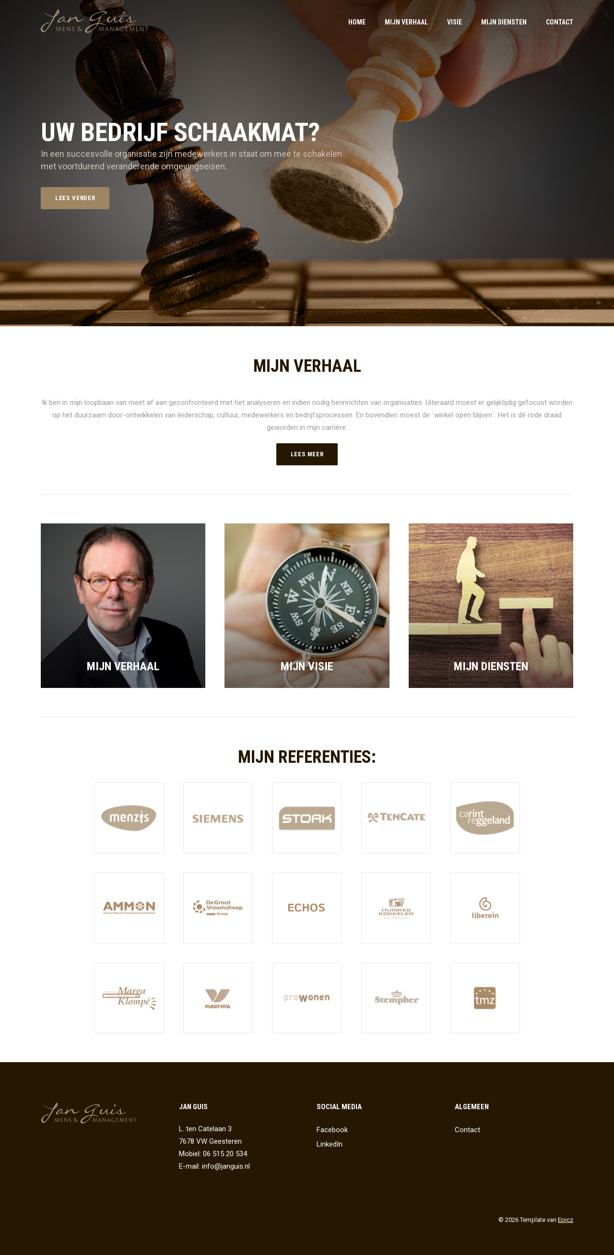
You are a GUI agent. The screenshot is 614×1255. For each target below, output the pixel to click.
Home (357, 22)
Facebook (332, 1129)
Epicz (565, 1219)
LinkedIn (329, 1144)
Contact (559, 22)
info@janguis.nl (226, 1166)
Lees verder (75, 197)
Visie (454, 22)
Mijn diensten (504, 22)
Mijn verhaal (406, 22)
